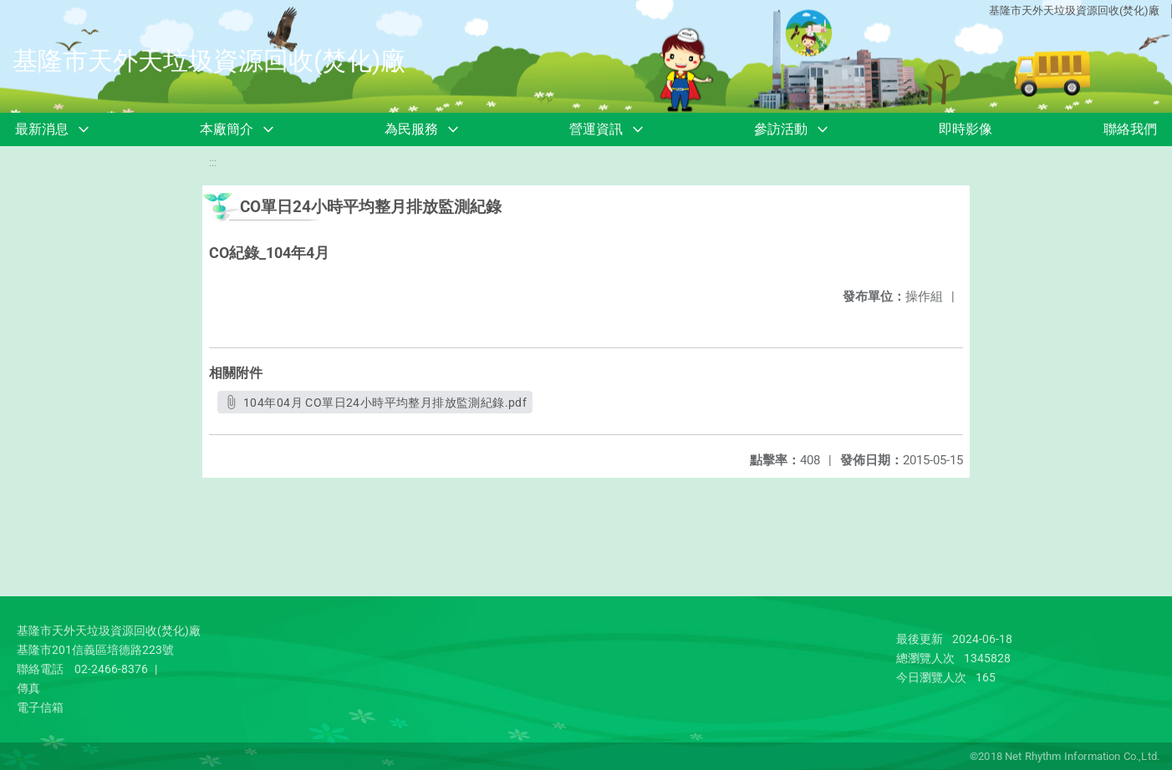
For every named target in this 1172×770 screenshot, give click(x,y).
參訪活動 (781, 129)
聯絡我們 (1130, 129)
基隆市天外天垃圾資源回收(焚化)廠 (1074, 10)
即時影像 (965, 129)
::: (213, 162)
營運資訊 (596, 129)
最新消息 (42, 129)
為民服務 (411, 129)
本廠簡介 (226, 129)
